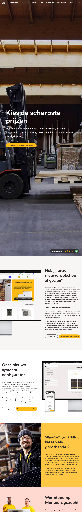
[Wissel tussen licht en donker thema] (79, 2)
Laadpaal (34, 2)
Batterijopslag (14, 2)
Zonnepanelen (25, 2)
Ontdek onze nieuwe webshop (21, 145)
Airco (42, 2)
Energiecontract (61, 2)
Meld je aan (51, 336)
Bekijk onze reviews (65, 251)
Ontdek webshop (69, 336)
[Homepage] (4, 2)
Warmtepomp (50, 2)
